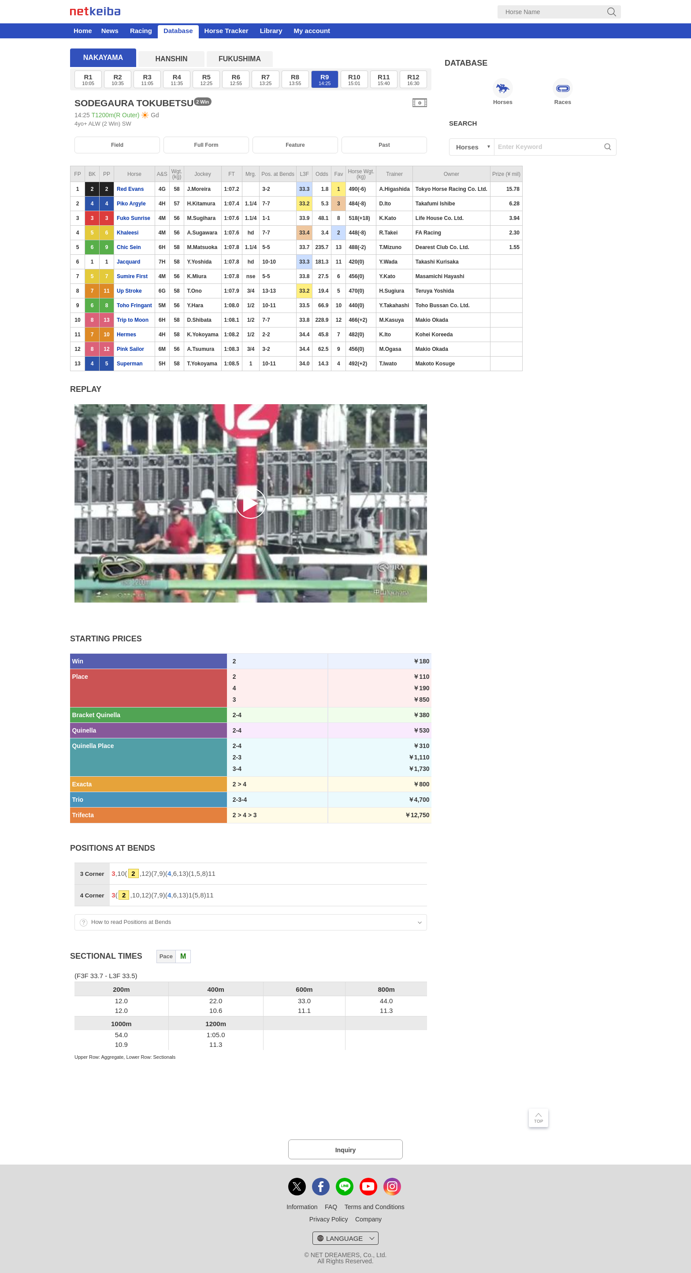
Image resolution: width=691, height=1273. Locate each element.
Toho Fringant (134, 305)
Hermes (126, 334)
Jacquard (128, 261)
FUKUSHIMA (240, 59)
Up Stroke (129, 291)
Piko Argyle (131, 203)
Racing (141, 30)
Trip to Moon (133, 320)
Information (301, 1206)
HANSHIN (172, 59)
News (110, 30)
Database (178, 30)
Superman (130, 363)
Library (271, 30)
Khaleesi (127, 232)
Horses (503, 91)
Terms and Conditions (375, 1206)
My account (312, 30)
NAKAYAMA (103, 57)
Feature (295, 145)
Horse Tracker (226, 30)
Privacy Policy (328, 1219)
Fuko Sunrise (133, 218)
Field (117, 145)
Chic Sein (129, 247)
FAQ (331, 1206)
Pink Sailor (130, 349)
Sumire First (132, 276)
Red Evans (130, 189)
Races (563, 91)
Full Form (206, 145)
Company (368, 1219)
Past (384, 145)
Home (83, 30)
